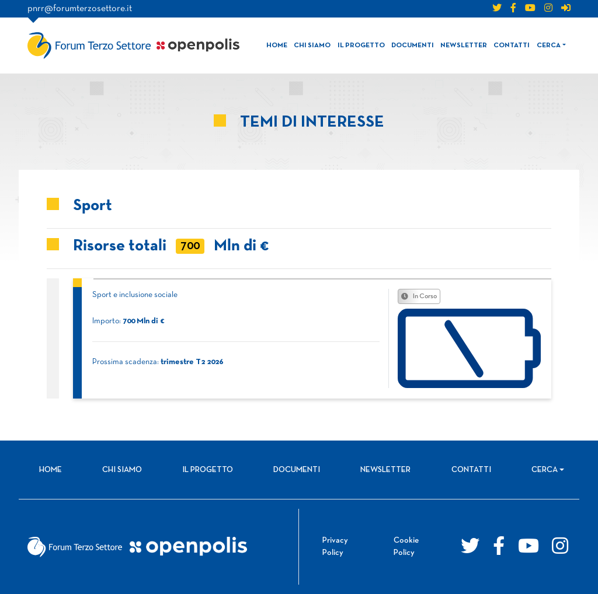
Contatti (511, 45)
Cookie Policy (406, 547)
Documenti (412, 45)
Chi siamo (312, 45)
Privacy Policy (335, 547)
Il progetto (361, 45)
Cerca (549, 45)
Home (276, 45)
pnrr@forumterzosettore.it (79, 9)
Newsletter (463, 45)
